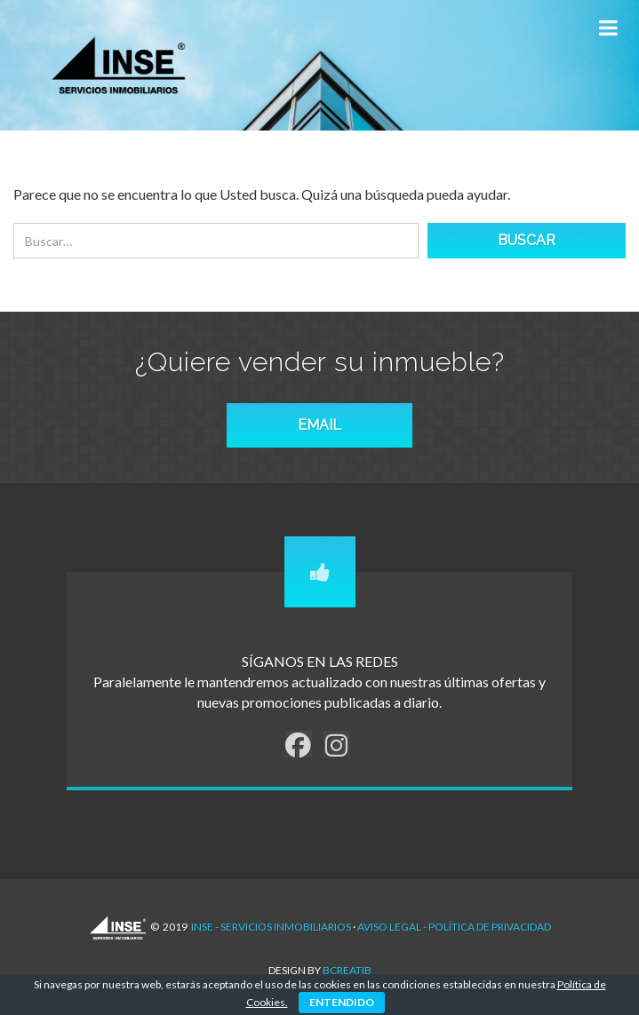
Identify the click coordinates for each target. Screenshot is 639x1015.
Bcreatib (347, 970)
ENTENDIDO (341, 1002)
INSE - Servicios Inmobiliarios (271, 926)
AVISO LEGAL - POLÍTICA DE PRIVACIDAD (454, 926)
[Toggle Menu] (608, 28)
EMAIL (319, 424)
